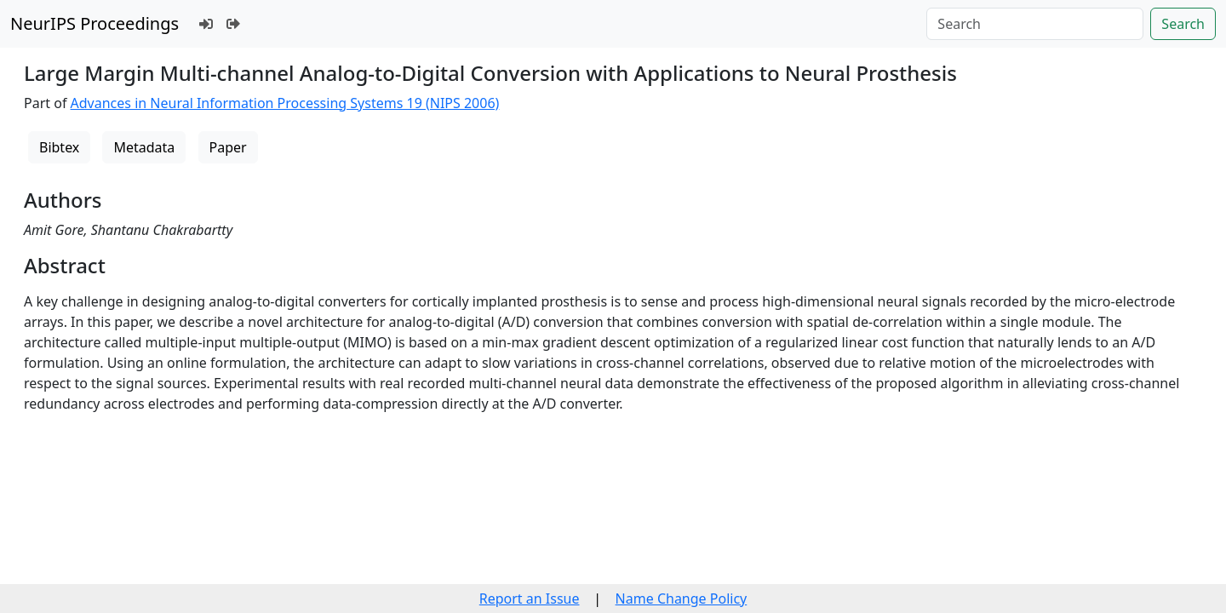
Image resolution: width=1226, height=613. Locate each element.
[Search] (1034, 24)
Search (1183, 23)
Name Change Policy (682, 598)
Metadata (144, 147)
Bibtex (59, 147)
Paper (228, 147)
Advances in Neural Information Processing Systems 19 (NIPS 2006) (285, 103)
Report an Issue (529, 598)
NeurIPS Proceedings (94, 23)
